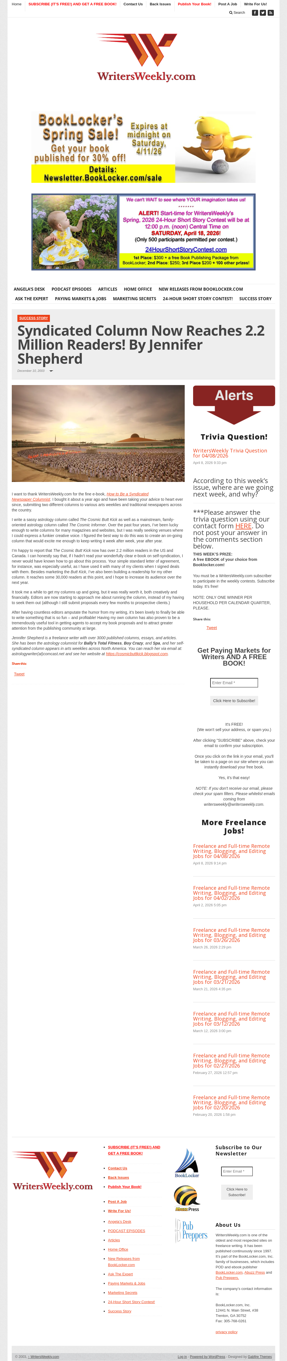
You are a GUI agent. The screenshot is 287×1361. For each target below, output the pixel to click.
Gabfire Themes (260, 1357)
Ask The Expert (31, 298)
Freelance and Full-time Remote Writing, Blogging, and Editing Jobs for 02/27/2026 (231, 1060)
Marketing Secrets (134, 298)
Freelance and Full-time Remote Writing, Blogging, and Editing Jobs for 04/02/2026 (231, 892)
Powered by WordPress (207, 1357)
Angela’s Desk (29, 289)
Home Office (138, 289)
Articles (107, 289)
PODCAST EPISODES (71, 289)
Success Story (255, 298)
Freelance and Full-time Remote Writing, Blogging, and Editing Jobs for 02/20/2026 (231, 1102)
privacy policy (226, 1332)
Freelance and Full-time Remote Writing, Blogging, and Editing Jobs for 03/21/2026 (231, 976)
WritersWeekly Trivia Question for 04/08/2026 (230, 453)
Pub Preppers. (227, 1278)
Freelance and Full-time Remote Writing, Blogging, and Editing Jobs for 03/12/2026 (231, 1018)
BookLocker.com (229, 1272)
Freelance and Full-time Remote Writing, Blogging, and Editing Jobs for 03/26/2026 (231, 935)
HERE (243, 525)
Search (237, 12)
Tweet (19, 674)
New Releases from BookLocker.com (201, 289)
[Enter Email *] (234, 683)
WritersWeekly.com (43, 1357)
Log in (182, 1357)
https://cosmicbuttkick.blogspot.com (137, 654)
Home (17, 4)
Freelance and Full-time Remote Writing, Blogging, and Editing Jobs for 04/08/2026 (231, 851)
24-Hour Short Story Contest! (198, 298)
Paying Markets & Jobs (80, 298)
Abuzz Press (254, 1272)
